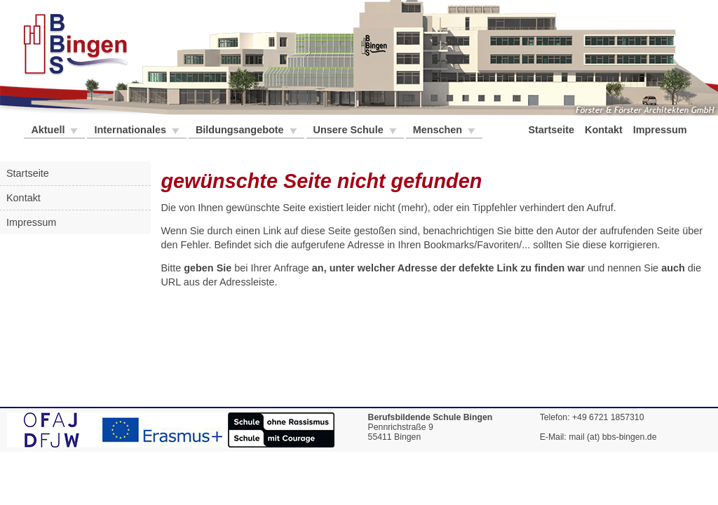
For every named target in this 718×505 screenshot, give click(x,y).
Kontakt (605, 129)
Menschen (439, 129)
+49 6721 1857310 (608, 417)
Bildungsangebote (241, 129)
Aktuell (49, 129)
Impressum (661, 129)
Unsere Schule (349, 129)
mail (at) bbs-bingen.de (612, 437)
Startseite (552, 129)
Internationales (131, 129)
